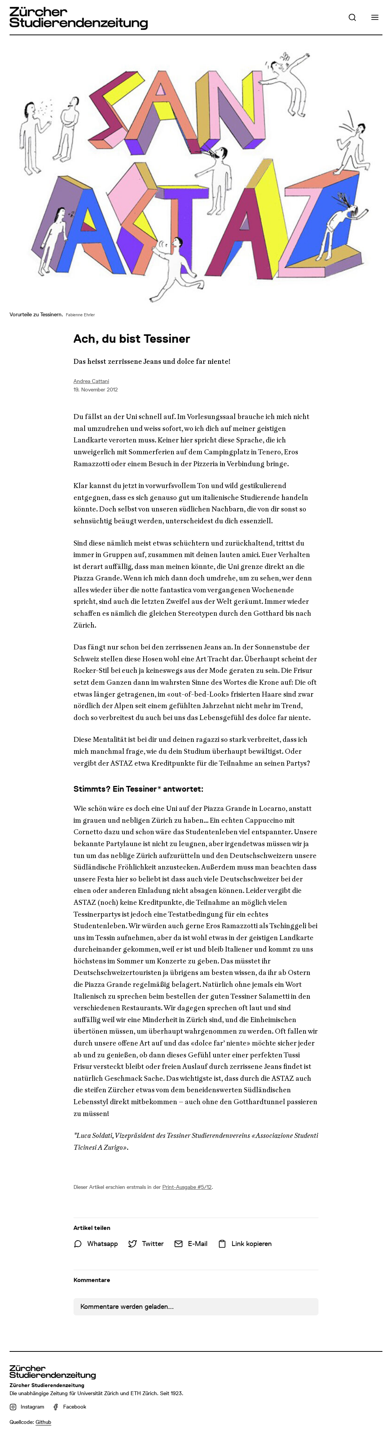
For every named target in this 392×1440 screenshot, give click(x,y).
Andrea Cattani (91, 381)
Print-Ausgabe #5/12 (187, 1187)
